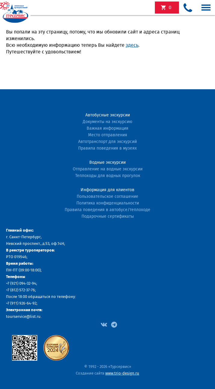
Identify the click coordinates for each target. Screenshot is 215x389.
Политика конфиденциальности (107, 203)
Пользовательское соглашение (107, 196)
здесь (132, 45)
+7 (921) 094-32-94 (21, 284)
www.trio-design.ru (122, 373)
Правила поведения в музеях (107, 148)
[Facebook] (104, 324)
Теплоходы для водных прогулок (107, 176)
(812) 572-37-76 (22, 290)
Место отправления (107, 135)
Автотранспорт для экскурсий (107, 142)
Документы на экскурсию (107, 122)
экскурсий (170, 8)
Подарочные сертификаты (107, 216)
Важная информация (107, 128)
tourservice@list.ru (23, 317)
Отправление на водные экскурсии (108, 169)
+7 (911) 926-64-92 (21, 303)
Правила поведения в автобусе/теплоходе (107, 210)
